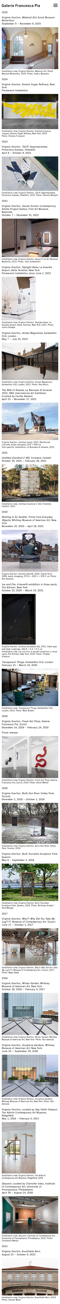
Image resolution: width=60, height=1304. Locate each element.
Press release (10, 732)
